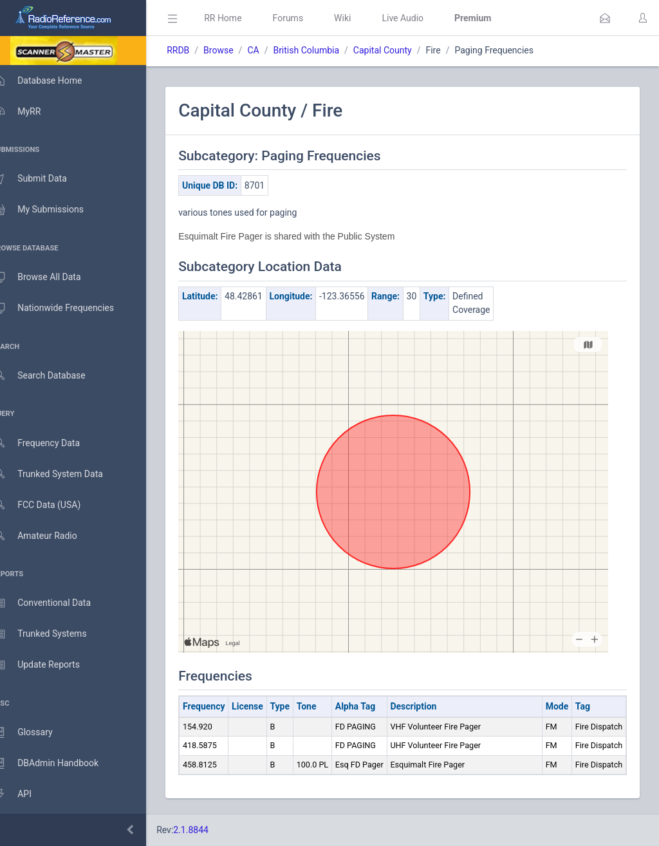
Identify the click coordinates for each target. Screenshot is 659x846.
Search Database (52, 375)
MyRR (29, 111)
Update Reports (49, 665)
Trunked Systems (52, 634)
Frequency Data (49, 443)
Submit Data (43, 179)
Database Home (50, 80)
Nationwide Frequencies (66, 308)
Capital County (401, 50)
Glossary (35, 732)
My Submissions (51, 210)
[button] (605, 18)
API (25, 794)
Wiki (361, 18)
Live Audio (421, 18)
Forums (306, 18)
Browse (237, 50)
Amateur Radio (48, 536)
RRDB (196, 50)
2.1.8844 (209, 830)
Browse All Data (49, 277)
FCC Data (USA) (49, 505)
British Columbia (325, 50)
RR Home (241, 18)
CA (271, 50)
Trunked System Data (61, 474)
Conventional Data (54, 603)
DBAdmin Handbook (58, 763)
